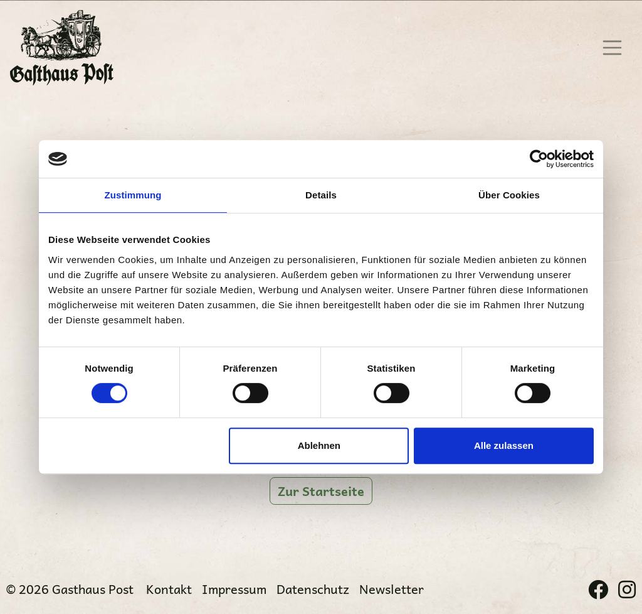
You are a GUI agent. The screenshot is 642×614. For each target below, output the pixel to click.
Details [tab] (321, 195)
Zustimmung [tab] (133, 195)
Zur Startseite (321, 491)
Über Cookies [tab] (509, 195)
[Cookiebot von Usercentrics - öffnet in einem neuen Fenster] (539, 158)
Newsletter (391, 588)
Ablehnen (319, 445)
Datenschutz (312, 588)
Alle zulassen (504, 445)
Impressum (234, 588)
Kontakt (169, 588)
